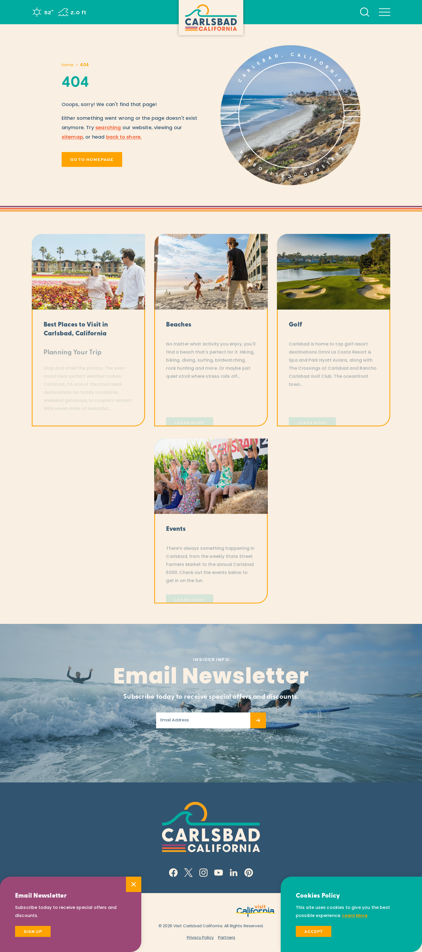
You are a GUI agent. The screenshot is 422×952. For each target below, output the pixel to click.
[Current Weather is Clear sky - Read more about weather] (43, 12)
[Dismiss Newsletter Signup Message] (133, 884)
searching (108, 128)
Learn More (355, 916)
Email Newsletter (211, 678)
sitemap (72, 137)
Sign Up (33, 931)
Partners (226, 938)
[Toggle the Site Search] (364, 12)
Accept (313, 931)
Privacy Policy (200, 938)
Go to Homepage (92, 159)
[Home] (211, 17)
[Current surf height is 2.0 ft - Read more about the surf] (72, 12)
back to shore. (124, 137)
